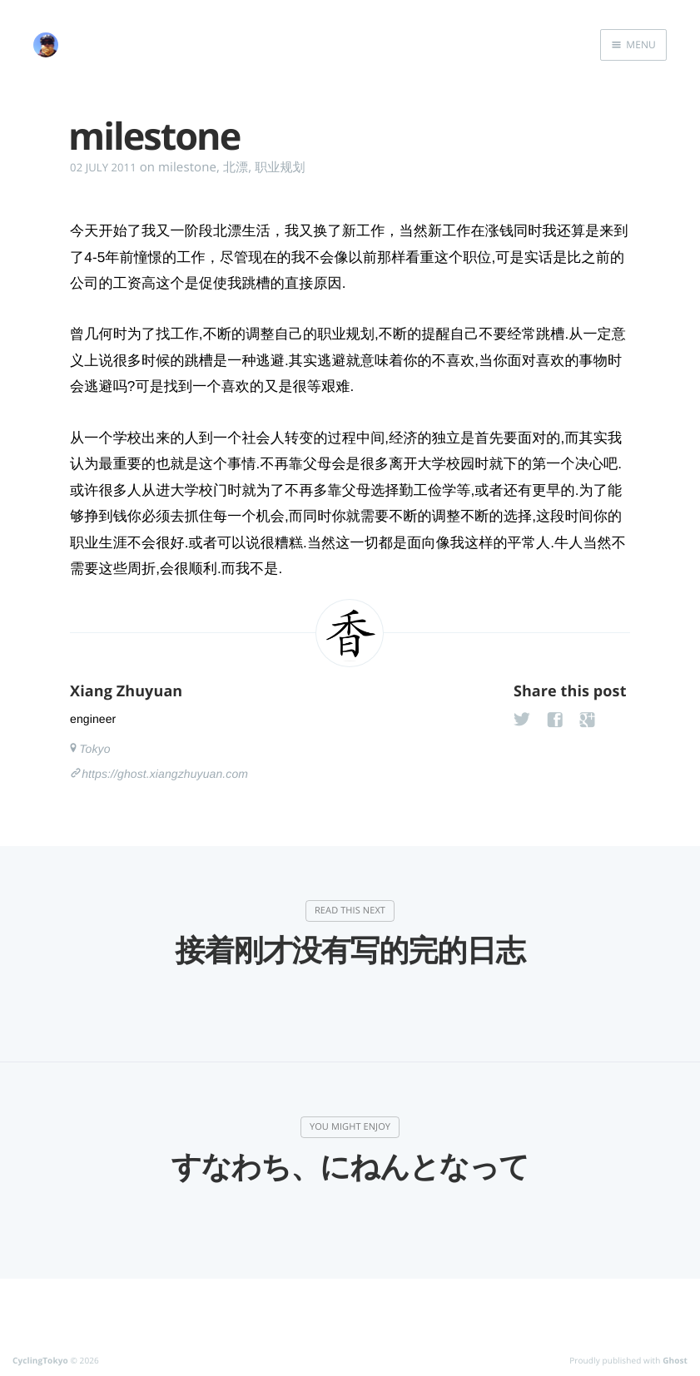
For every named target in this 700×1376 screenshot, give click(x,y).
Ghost (675, 1360)
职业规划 (280, 167)
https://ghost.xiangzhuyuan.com (165, 773)
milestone (187, 167)
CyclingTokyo (40, 1360)
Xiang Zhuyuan (126, 691)
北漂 (235, 167)
